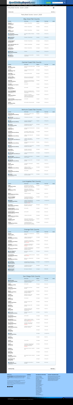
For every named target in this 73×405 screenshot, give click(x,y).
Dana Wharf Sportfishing (12, 241)
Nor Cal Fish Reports (39, 388)
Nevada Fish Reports (39, 388)
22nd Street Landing (12, 186)
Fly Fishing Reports (38, 381)
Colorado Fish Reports (39, 377)
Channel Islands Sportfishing (13, 114)
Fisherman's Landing (12, 284)
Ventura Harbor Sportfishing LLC (14, 118)
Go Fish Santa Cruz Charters (13, 84)
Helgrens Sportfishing (12, 291)
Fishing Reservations (39, 379)
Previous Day (11, 368)
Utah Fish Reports (38, 394)
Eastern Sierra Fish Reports (40, 378)
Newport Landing (11, 252)
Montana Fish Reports (39, 385)
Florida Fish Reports (39, 380)
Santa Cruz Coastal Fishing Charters (15, 99)
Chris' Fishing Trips (11, 70)
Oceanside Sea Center (12, 363)
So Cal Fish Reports (38, 391)
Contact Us (28, 378)
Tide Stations (38, 393)
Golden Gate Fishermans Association (53, 379)
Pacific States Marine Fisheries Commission (54, 376)
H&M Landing (10, 295)
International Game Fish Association (53, 377)
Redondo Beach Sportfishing (13, 212)
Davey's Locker (11, 234)
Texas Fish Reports (38, 392)
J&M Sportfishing (11, 88)
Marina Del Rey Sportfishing (13, 194)
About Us (28, 377)
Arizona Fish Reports (39, 376)
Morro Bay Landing (11, 67)
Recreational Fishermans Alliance (52, 380)
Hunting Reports (38, 382)
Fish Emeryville (11, 27)
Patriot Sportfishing (12, 81)
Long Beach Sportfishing (12, 201)
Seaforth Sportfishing (12, 288)
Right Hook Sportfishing (12, 52)
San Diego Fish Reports (39, 391)
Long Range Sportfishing (39, 384)
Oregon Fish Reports (39, 390)
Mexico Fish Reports (39, 385)
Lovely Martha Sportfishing (13, 34)
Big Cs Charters (11, 45)
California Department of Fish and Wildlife (54, 378)
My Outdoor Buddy (39, 387)
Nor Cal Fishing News (39, 389)
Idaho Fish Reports (38, 383)
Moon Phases (38, 386)
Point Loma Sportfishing (12, 281)
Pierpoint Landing (11, 197)
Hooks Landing (11, 128)
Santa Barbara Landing (12, 125)
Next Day (53, 368)
